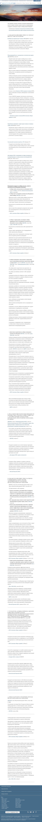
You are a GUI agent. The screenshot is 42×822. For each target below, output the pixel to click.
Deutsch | (18, 801)
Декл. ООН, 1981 (12, 586)
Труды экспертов (32, 3)
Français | (4, 802)
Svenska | (4, 808)
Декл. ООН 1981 (14, 224)
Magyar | (18, 804)
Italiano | (17, 803)
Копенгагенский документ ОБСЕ (15, 423)
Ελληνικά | (17, 802)
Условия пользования (35, 816)
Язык (2, 797)
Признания (27, 3)
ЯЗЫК (37, 0)
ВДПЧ (31, 189)
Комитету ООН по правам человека (23, 91)
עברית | (4, 803)
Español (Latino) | (5, 801)
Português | (5, 807)
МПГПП (24, 223)
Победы (23, 3)
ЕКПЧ (15, 190)
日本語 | (4, 804)
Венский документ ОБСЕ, (21, 421)
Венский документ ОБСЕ (23, 264)
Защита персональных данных (26, 816)
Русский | (18, 807)
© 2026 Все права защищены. (11, 816)
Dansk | (17, 798)
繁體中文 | (4, 798)
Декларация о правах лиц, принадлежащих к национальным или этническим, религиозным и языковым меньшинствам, (21, 425)
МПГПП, (19, 195)
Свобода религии (19, 3)
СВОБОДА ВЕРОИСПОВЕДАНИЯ (8, 5)
